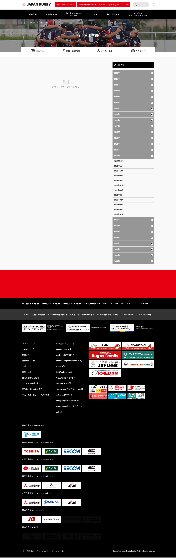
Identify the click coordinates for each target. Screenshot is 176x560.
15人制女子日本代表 (91, 305)
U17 (134, 305)
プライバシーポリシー (61, 553)
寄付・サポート (28, 374)
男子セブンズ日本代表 (50, 305)
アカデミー (143, 305)
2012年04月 (119, 200)
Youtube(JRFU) (62, 385)
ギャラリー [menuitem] (140, 51)
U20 (122, 305)
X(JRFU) (59, 368)
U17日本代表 (33, 23)
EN (154, 6)
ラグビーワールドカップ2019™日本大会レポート (98, 316)
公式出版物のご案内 (30, 380)
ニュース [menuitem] (93, 14)
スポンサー (26, 368)
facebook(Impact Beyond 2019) (69, 362)
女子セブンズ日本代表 (71, 305)
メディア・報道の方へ (31, 385)
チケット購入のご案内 (65, 5)
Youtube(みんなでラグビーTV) (68, 391)
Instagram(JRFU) (63, 397)
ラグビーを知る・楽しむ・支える (61, 316)
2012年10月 (119, 171)
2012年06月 (119, 190)
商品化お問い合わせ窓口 (32, 391)
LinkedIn (59, 414)
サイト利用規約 (28, 553)
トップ (23, 23)
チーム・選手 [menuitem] (106, 51)
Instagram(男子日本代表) (66, 403)
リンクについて (43, 553)
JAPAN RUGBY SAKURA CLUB (90, 5)
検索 (135, 4)
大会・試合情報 (38, 316)
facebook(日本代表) (64, 357)
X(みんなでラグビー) (64, 380)
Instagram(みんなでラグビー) (68, 409)
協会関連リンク (28, 362)
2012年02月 (119, 210)
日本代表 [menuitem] (33, 14)
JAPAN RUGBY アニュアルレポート (136, 316)
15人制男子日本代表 (30, 305)
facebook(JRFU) (63, 351)
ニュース (25, 316)
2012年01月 (119, 214)
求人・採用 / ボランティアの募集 (35, 397)
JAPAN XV (107, 305)
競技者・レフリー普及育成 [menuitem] (73, 14)
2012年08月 (119, 180)
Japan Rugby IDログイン (117, 5)
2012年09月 (119, 176)
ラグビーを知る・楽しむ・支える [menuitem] (138, 14)
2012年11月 (119, 166)
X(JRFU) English (63, 374)
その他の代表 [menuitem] (51, 14)
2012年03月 (119, 205)
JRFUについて (28, 351)
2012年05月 (119, 195)
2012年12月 (119, 161)
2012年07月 (119, 185)
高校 (128, 305)
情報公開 (25, 357)
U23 (116, 305)
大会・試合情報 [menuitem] (112, 14)
